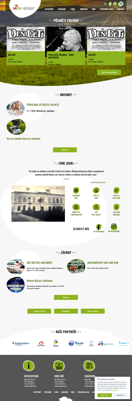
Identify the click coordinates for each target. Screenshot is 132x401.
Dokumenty (66, 311)
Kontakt (121, 9)
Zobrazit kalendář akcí (109, 72)
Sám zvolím (114, 390)
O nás (56, 392)
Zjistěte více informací (98, 182)
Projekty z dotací (39, 311)
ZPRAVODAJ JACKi (106, 9)
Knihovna (84, 9)
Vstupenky (49, 9)
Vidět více (65, 149)
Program (61, 9)
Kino (94, 9)
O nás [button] (73, 9)
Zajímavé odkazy (92, 311)
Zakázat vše (120, 395)
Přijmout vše (104, 395)
